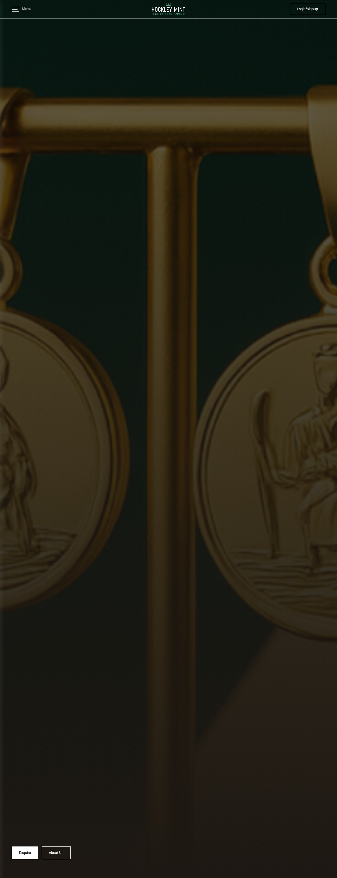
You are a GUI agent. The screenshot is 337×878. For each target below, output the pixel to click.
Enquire (25, 853)
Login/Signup (307, 9)
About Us (56, 853)
